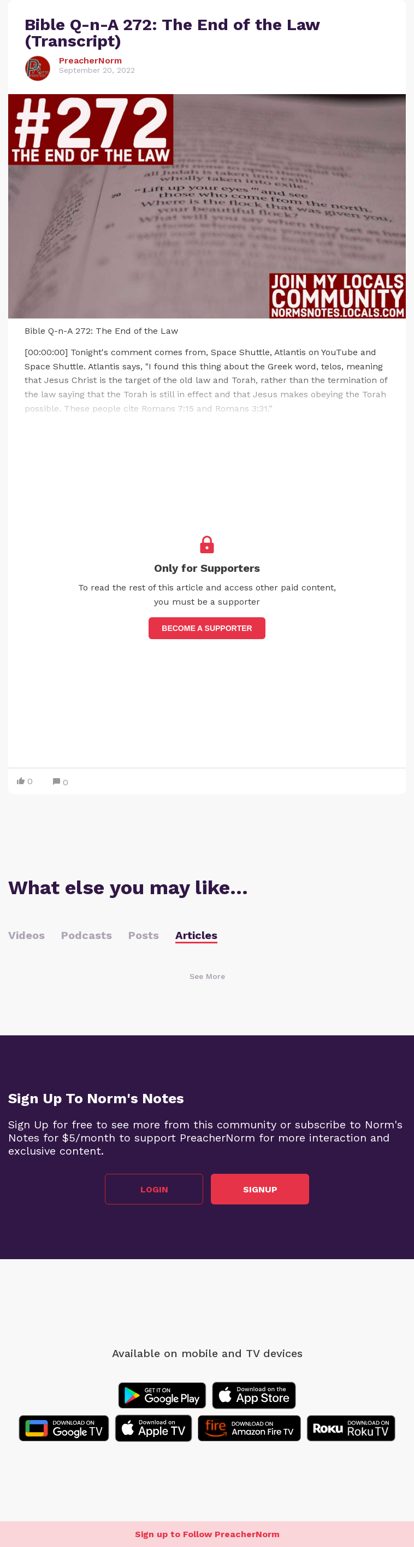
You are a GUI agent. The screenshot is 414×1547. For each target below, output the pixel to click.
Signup (260, 1189)
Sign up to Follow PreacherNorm (207, 1534)
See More (207, 976)
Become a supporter (207, 628)
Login (154, 1189)
